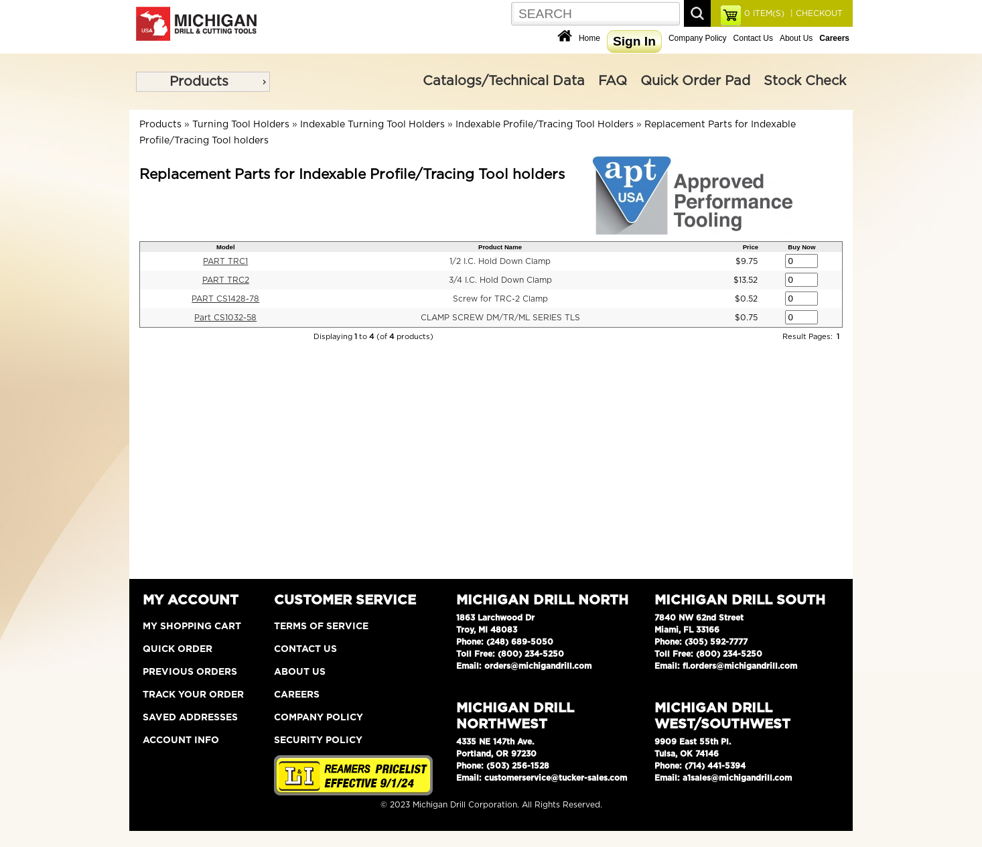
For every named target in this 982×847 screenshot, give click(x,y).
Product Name (500, 247)
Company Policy (698, 38)
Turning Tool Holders (240, 124)
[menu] (203, 82)
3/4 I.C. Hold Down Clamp (500, 280)
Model (225, 247)
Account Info (181, 740)
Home (589, 38)
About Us (796, 38)
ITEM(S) (764, 13)
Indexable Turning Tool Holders (372, 124)
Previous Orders (190, 672)
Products (198, 81)
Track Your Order (193, 695)
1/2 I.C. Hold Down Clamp (500, 261)
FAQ (612, 81)
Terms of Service (321, 626)
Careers (297, 695)
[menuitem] (203, 81)
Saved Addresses (190, 717)
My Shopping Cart (192, 626)
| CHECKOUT (815, 13)
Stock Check (805, 81)
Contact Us (753, 38)
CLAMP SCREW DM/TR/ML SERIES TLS (500, 318)
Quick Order (177, 649)
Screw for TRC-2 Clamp (500, 299)
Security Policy (318, 740)
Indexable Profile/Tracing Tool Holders (544, 124)
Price (750, 247)
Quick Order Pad (695, 81)
